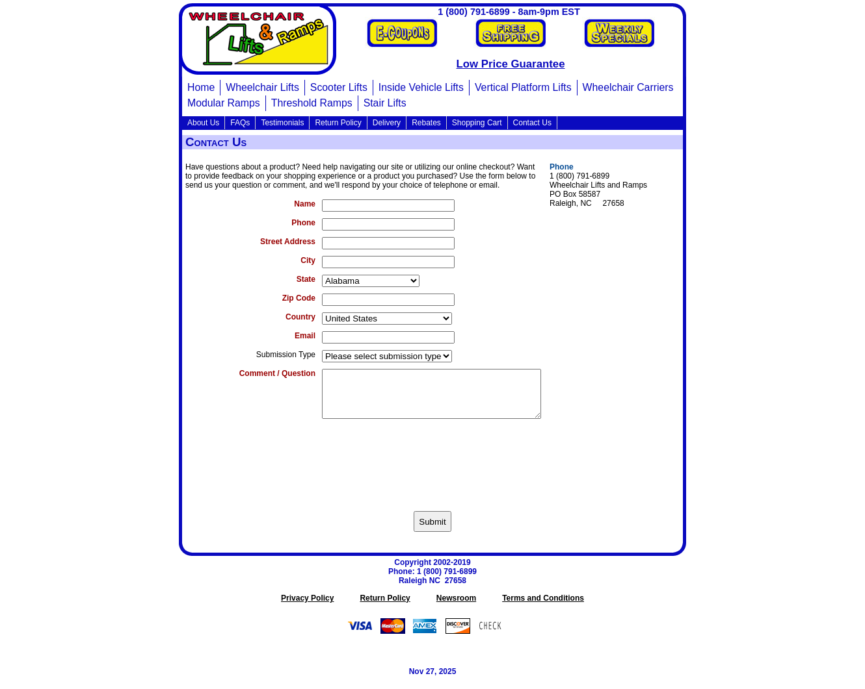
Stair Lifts (385, 102)
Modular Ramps (223, 102)
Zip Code (298, 298)
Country (300, 316)
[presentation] (432, 470)
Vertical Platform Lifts (523, 87)
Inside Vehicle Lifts (421, 87)
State (306, 279)
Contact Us (532, 122)
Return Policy (338, 122)
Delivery (387, 122)
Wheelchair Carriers (628, 87)
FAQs (240, 122)
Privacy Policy (307, 607)
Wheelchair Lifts (262, 87)
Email (305, 335)
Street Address (287, 241)
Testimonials (282, 122)
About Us (203, 122)
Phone (303, 222)
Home (201, 87)
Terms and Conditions (543, 607)
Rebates (426, 122)
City (307, 260)
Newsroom (456, 607)
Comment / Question (277, 373)
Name (304, 203)
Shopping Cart (477, 122)
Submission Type (285, 354)
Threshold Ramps (312, 102)
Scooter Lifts (338, 87)
